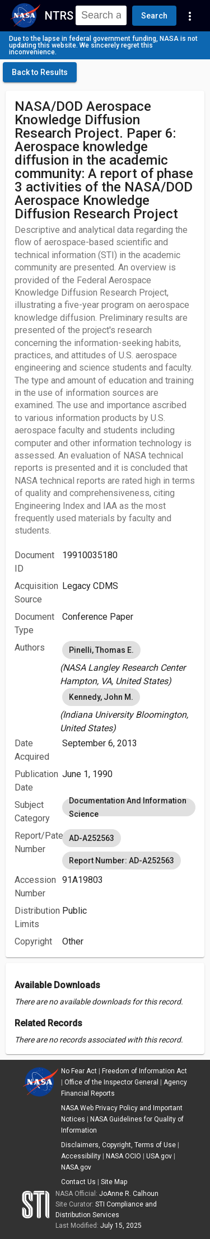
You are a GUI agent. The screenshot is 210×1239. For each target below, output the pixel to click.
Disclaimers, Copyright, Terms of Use (118, 1145)
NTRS (59, 15)
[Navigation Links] (190, 15)
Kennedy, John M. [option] (101, 697)
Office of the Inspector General (111, 1082)
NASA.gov (76, 1167)
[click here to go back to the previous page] (40, 72)
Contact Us (78, 1182)
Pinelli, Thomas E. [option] (101, 650)
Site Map (114, 1182)
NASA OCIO (123, 1156)
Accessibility (81, 1156)
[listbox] (128, 663)
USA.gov (159, 1156)
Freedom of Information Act (144, 1071)
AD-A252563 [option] (91, 838)
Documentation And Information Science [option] (128, 807)
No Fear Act (79, 1071)
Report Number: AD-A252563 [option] (121, 860)
